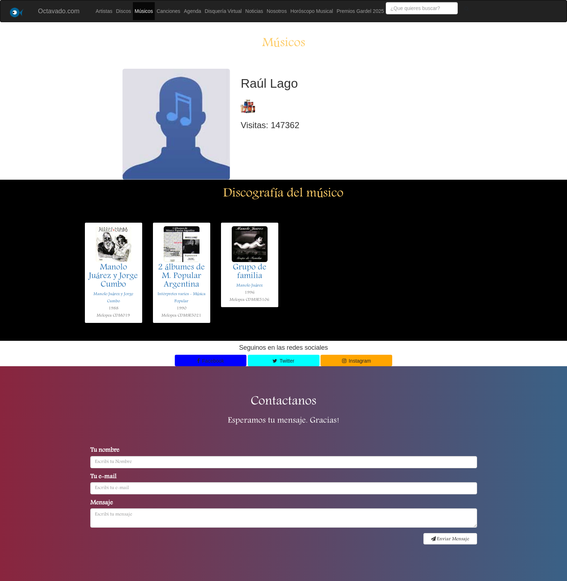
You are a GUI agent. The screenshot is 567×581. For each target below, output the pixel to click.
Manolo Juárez (249, 285)
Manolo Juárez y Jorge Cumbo (113, 276)
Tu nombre (104, 450)
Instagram (356, 361)
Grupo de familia (249, 272)
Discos (123, 11)
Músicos (144, 11)
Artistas (104, 11)
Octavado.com (59, 11)
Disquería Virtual (223, 11)
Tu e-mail (103, 477)
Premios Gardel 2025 (360, 11)
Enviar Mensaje (450, 539)
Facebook (210, 361)
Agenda (192, 11)
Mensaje (101, 503)
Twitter (283, 361)
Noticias (254, 11)
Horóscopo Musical (311, 11)
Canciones (168, 11)
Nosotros (277, 11)
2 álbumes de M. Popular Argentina (181, 276)
